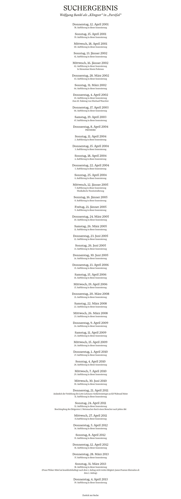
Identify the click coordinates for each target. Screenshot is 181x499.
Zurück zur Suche (90, 495)
